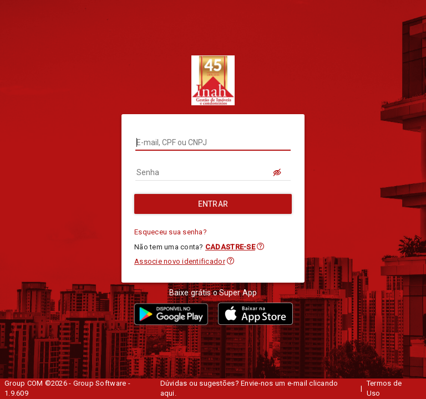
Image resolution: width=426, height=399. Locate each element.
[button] (260, 246)
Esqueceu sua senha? (170, 232)
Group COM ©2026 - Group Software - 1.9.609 (67, 388)
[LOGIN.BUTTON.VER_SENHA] (277, 172)
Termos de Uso (384, 388)
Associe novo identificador (179, 261)
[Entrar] (213, 204)
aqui (167, 393)
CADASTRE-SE (230, 247)
